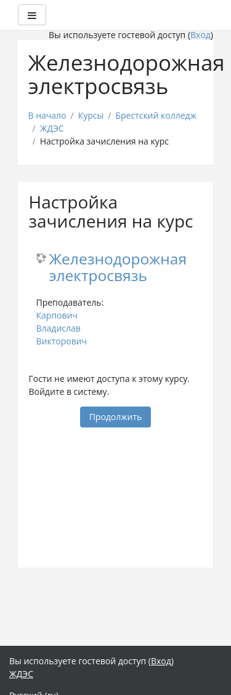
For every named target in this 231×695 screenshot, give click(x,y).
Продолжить (115, 417)
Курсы (91, 115)
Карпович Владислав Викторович (61, 328)
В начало (47, 115)
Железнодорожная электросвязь (118, 267)
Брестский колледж (156, 115)
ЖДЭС (52, 128)
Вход (200, 35)
